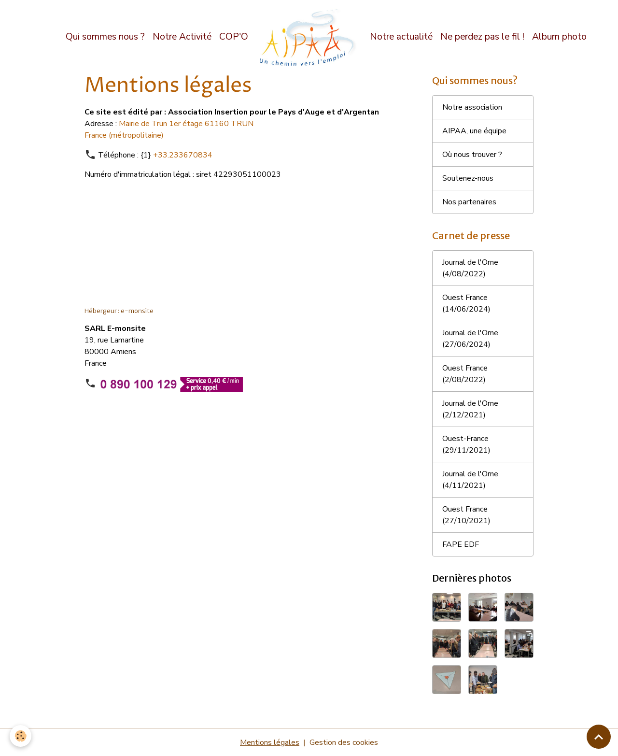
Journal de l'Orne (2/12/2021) (470, 409)
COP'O (233, 36)
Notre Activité (182, 36)
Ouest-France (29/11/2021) (466, 444)
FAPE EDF (460, 544)
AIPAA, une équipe (474, 131)
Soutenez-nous (467, 178)
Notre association (472, 107)
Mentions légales (269, 742)
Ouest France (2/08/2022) (465, 374)
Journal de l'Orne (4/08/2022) (470, 268)
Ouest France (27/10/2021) (466, 515)
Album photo (559, 36)
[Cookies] (20, 736)
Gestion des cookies (343, 742)
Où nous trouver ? (472, 154)
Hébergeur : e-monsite (119, 311)
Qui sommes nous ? (105, 36)
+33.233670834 (182, 155)
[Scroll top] (599, 737)
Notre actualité (401, 36)
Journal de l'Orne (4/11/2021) (470, 480)
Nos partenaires (469, 202)
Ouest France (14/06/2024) (466, 303)
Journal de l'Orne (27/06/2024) (470, 339)
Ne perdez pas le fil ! (482, 36)
